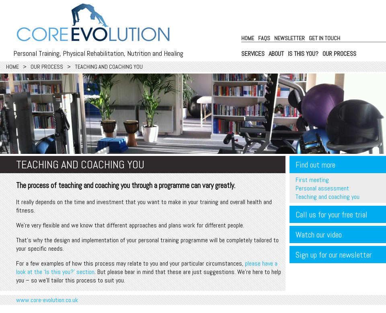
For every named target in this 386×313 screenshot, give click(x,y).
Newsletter (289, 38)
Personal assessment (322, 188)
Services (253, 53)
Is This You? (303, 53)
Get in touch (324, 38)
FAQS (264, 38)
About (276, 53)
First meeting (312, 180)
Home (247, 38)
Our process (339, 53)
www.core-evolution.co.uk (47, 300)
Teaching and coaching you (327, 196)
